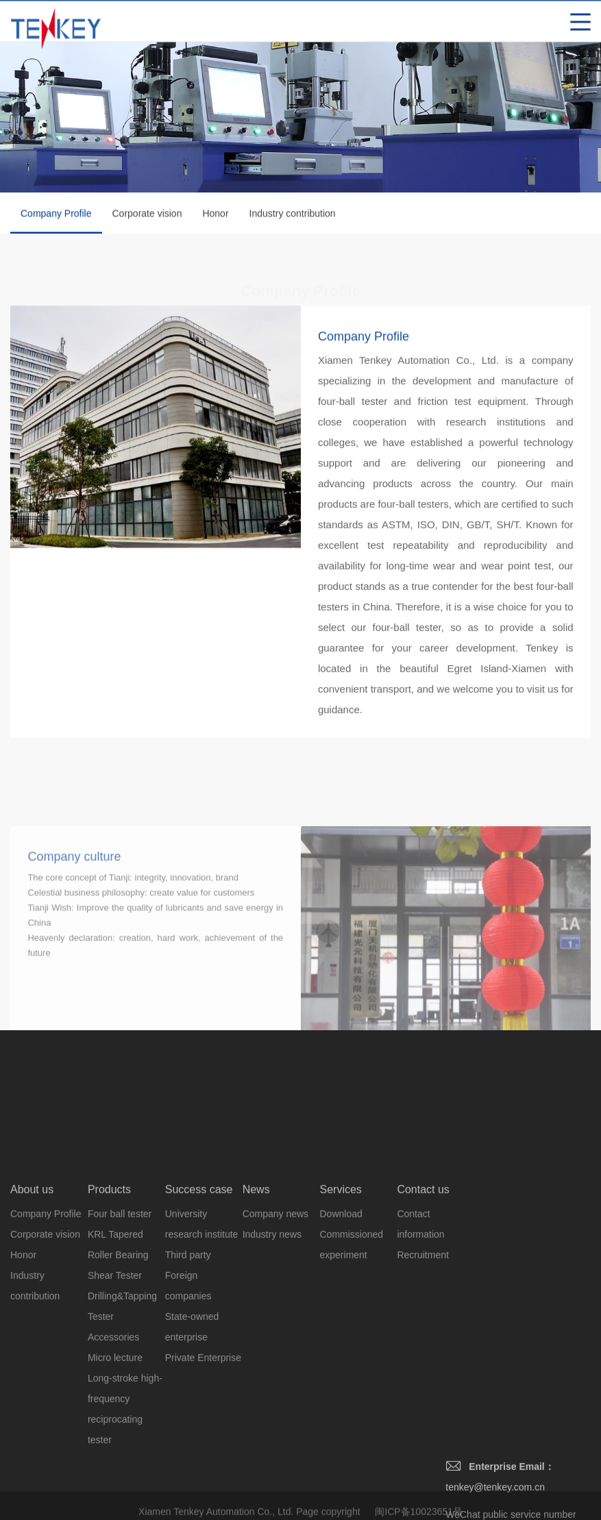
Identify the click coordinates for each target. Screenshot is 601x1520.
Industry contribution (292, 215)
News (256, 1306)
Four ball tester (119, 1330)
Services (341, 1306)
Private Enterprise (203, 1474)
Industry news (272, 1351)
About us (31, 1306)
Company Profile (56, 223)
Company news (276, 1330)
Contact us (423, 1306)
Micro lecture (115, 1474)
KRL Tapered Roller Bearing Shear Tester (118, 1372)
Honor (215, 215)
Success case (199, 1306)
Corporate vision (147, 215)
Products (109, 1306)
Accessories (113, 1454)
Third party (188, 1372)
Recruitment (422, 1372)
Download (341, 1330)
